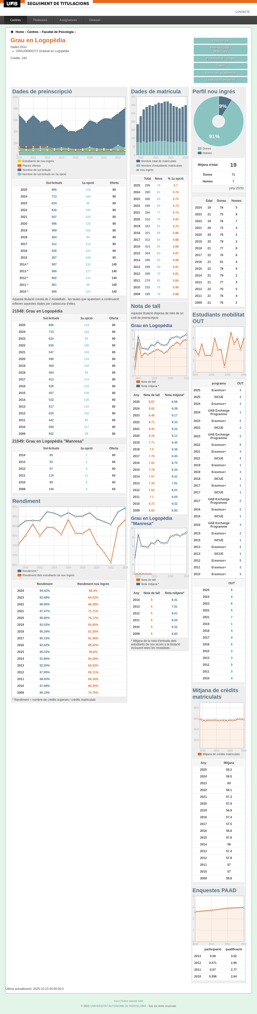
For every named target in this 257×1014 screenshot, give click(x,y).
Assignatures (68, 20)
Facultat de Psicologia (58, 32)
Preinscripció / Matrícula (220, 49)
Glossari (94, 20)
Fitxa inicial (220, 41)
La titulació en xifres (220, 80)
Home (20, 32)
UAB (12, 3)
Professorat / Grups (220, 58)
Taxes (220, 65)
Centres (15, 20)
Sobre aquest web (132, 1000)
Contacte (242, 11)
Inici (116, 1000)
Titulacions (40, 20)
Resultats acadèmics (220, 73)
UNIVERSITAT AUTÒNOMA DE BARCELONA (118, 1005)
